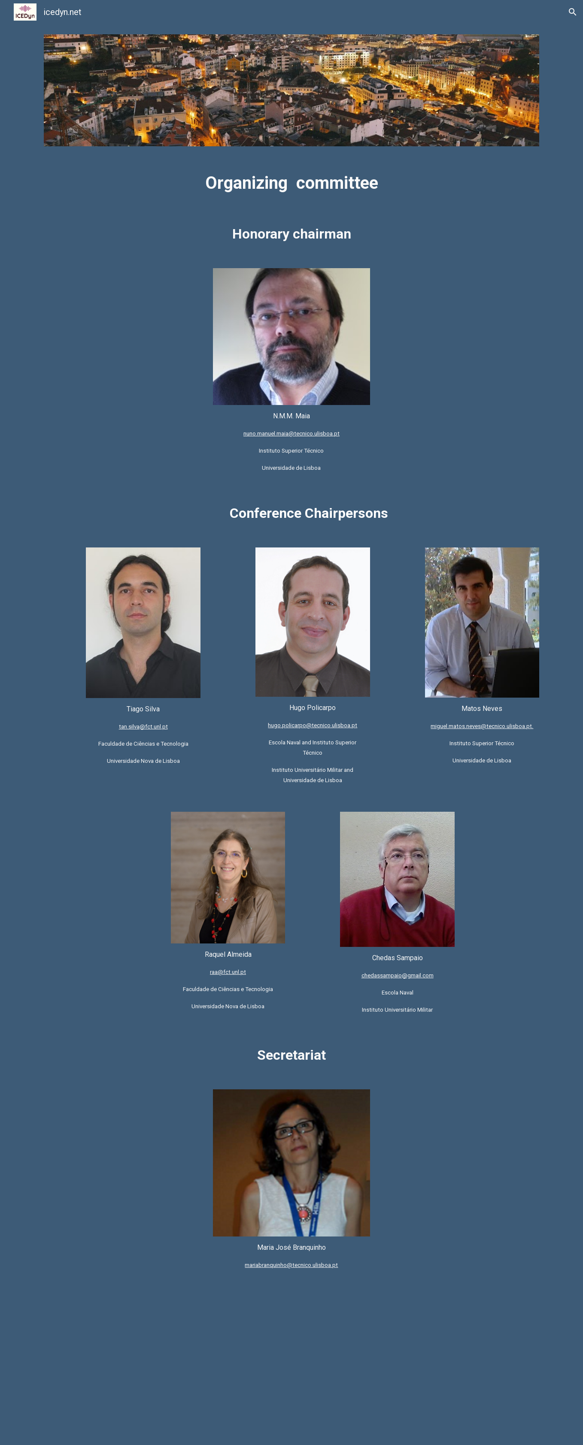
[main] (291, 183)
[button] (572, 12)
